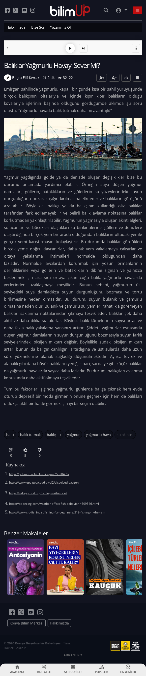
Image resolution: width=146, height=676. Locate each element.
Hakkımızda (16, 27)
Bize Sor (38, 27)
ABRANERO (73, 655)
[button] (136, 48)
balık (10, 434)
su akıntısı (125, 434)
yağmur (73, 434)
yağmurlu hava (98, 434)
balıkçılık (54, 434)
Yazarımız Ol (60, 27)
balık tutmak (30, 434)
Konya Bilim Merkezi (26, 623)
